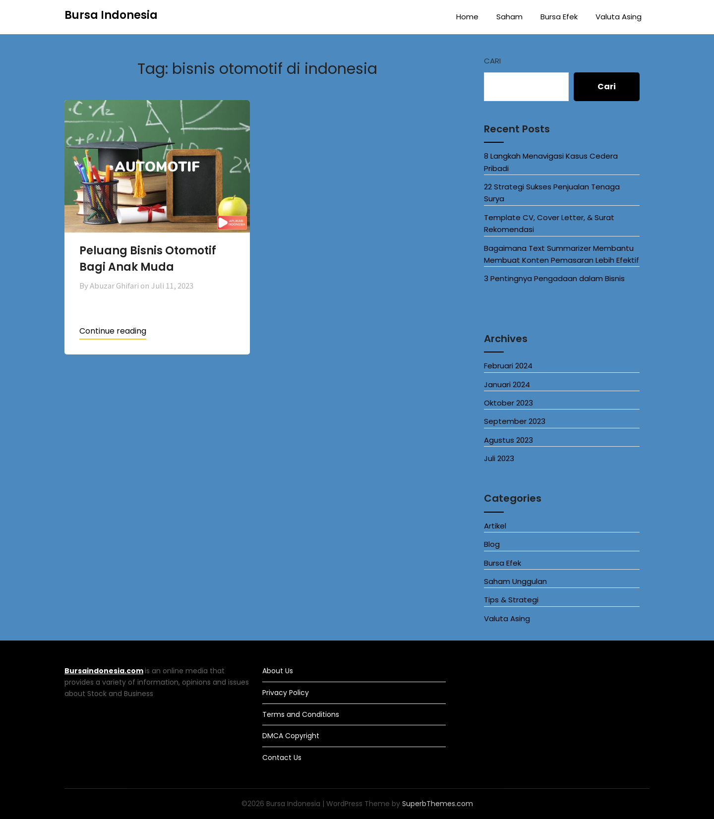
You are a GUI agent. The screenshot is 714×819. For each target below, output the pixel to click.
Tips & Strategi (511, 599)
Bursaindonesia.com (103, 671)
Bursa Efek (559, 16)
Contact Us (281, 757)
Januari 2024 (507, 384)
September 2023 (514, 421)
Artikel (495, 526)
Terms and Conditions (300, 714)
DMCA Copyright (290, 736)
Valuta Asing (618, 16)
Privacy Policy (285, 693)
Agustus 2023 (508, 440)
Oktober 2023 (508, 403)
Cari (492, 61)
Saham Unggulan (515, 581)
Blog (492, 544)
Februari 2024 (508, 365)
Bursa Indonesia (111, 15)
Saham (509, 16)
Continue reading (112, 331)
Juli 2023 (499, 458)
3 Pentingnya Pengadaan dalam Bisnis (554, 278)
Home (467, 16)
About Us (277, 671)
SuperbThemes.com (437, 804)
